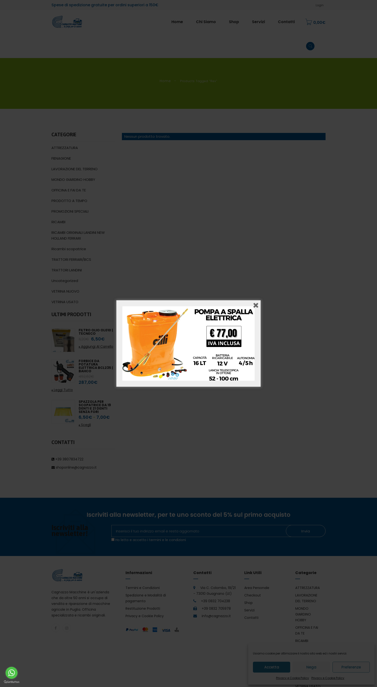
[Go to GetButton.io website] (11, 682)
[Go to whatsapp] (12, 673)
